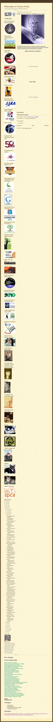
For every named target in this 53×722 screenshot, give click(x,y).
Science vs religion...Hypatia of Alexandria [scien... (10, 560)
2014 (6, 501)
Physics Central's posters (10, 581)
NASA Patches (8, 523)
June (7, 623)
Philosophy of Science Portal (16, 6)
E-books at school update (10, 594)
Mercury (8, 641)
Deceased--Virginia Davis (10, 541)
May (7, 625)
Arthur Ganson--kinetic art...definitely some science (10, 532)
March (8, 627)
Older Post (47, 125)
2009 (6, 507)
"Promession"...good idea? (10, 599)
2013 (6, 502)
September (8, 513)
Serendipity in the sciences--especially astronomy (10, 525)
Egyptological (10, 705)
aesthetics (21, 118)
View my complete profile (8, 652)
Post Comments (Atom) (26, 128)
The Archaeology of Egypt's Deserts (14, 707)
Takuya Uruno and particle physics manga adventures (10, 544)
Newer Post (19, 125)
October (8, 511)
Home (33, 125)
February (8, 629)
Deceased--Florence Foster (10, 593)
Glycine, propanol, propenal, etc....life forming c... (10, 569)
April (8, 626)
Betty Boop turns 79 (9, 598)
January (8, 630)
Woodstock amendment (10, 580)
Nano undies (8, 621)
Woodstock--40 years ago (10, 591)
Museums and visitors (10, 614)
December (8, 509)
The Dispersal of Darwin (12, 708)
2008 (6, 631)
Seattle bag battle (9, 571)
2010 (6, 506)
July (7, 622)
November (8, 510)
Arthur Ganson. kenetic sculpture (30, 118)
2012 (6, 503)
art (23, 118)
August (8, 514)
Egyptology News (10, 706)
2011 (6, 505)
